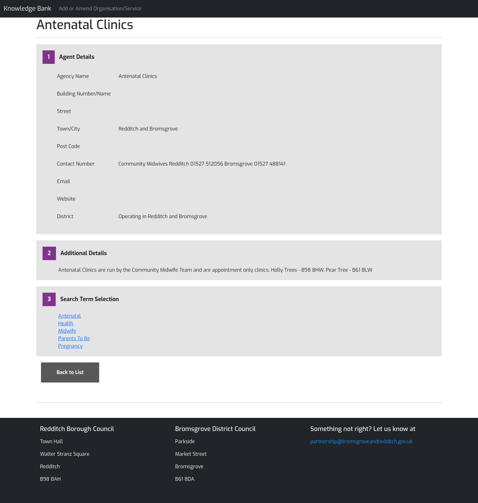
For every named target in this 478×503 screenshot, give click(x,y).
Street (64, 111)
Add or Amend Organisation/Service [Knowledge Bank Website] (100, 8)
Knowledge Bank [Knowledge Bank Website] (27, 8)
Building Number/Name (84, 93)
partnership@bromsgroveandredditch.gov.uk (361, 441)
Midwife (67, 331)
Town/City (68, 129)
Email (63, 181)
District (65, 216)
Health (65, 323)
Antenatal (69, 316)
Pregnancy (70, 346)
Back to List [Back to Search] (70, 372)
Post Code (68, 146)
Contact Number (75, 164)
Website (66, 199)
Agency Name (73, 76)
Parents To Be (74, 338)
